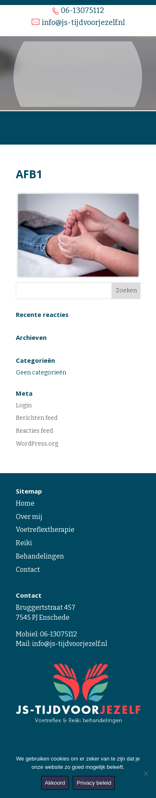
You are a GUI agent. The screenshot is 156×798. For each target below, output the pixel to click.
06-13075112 (58, 634)
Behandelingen (40, 556)
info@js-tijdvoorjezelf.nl (69, 644)
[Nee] (145, 773)
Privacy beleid (94, 783)
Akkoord (55, 783)
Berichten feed (36, 417)
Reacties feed (34, 430)
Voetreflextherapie (45, 530)
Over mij (29, 517)
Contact (28, 570)
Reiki (24, 543)
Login (24, 405)
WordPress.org (37, 443)
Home (25, 503)
